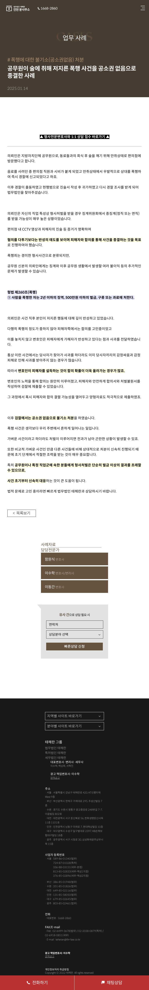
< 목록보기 (21, 513)
